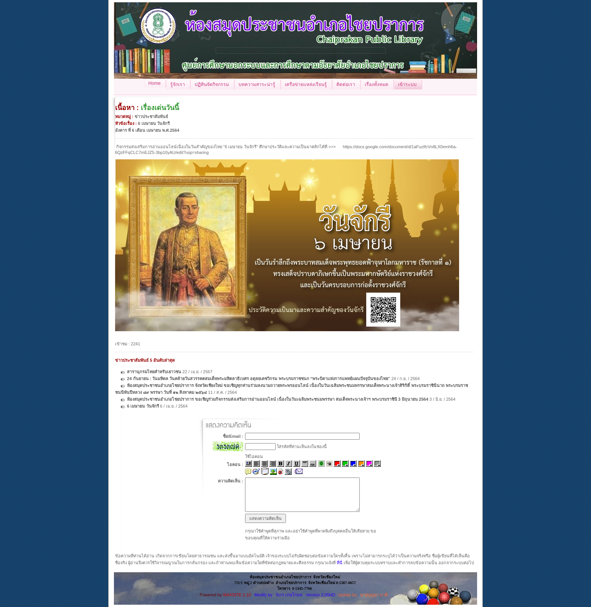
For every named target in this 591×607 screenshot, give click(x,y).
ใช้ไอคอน (254, 456)
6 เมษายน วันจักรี (143, 406)
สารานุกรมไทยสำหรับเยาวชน (154, 371)
